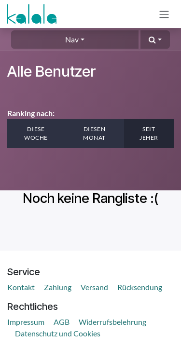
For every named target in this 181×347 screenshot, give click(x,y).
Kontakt (21, 287)
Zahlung (57, 287)
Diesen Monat (94, 133)
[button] (155, 39)
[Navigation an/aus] (164, 14)
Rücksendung (139, 287)
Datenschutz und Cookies (57, 333)
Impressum (25, 321)
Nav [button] (72, 39)
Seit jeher (148, 133)
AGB (62, 321)
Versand (94, 287)
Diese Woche (36, 133)
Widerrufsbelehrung (112, 321)
